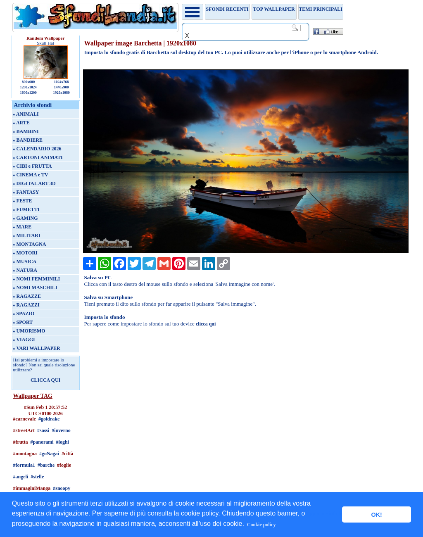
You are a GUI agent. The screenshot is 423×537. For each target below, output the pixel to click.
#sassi (43, 430)
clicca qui (206, 324)
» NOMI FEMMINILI (36, 279)
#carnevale (24, 419)
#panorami (42, 442)
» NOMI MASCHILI (35, 287)
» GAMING (25, 218)
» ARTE (21, 123)
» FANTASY (26, 192)
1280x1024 (28, 87)
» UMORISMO (29, 331)
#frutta (20, 442)
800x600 (28, 82)
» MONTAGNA (29, 244)
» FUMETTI (26, 209)
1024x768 (61, 82)
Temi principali (320, 9)
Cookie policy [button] (261, 524)
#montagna (25, 453)
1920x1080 (61, 92)
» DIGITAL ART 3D (34, 183)
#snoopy (61, 488)
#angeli (21, 477)
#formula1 (24, 465)
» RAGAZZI (26, 305)
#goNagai (49, 453)
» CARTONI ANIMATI (38, 157)
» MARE (22, 227)
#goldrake (48, 419)
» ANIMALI (26, 114)
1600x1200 (28, 92)
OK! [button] (376, 514)
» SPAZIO (24, 313)
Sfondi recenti (227, 9)
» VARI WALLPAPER (36, 348)
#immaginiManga (32, 488)
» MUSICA (25, 261)
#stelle (37, 477)
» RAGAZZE (27, 296)
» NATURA (25, 270)
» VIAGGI (24, 339)
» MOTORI (25, 253)
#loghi (62, 442)
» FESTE (22, 201)
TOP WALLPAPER (274, 9)
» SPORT (23, 322)
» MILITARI (26, 235)
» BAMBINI (26, 131)
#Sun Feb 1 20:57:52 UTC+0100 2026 (45, 410)
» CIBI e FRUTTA (32, 166)
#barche (46, 465)
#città (68, 453)
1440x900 (61, 87)
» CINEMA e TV (30, 175)
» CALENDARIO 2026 (37, 149)
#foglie (64, 465)
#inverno (61, 430)
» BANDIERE (28, 140)
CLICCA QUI (45, 380)
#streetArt (24, 430)
